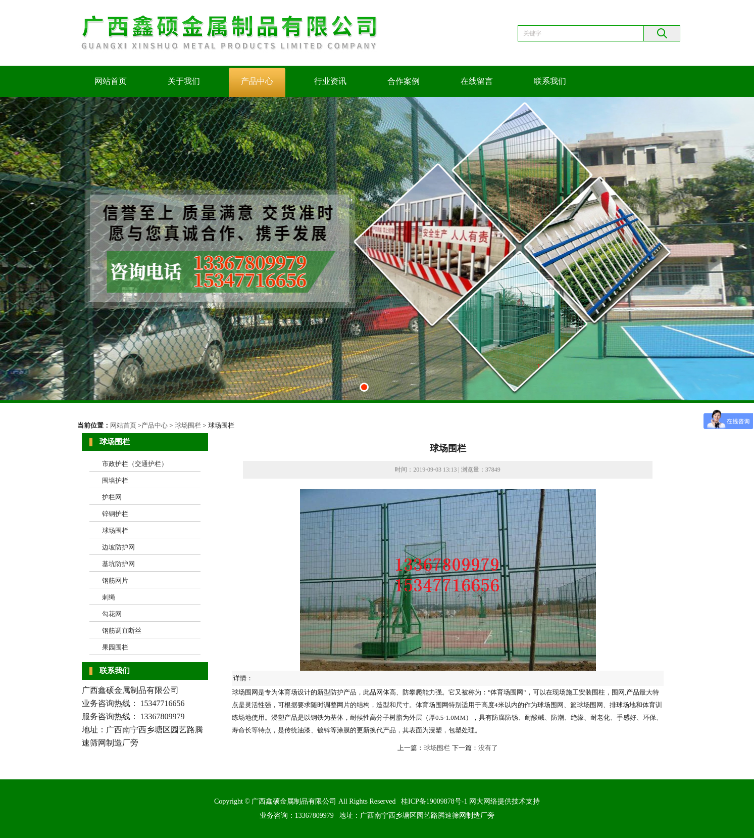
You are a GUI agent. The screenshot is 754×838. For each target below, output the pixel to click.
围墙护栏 (115, 480)
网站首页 (110, 81)
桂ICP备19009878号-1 (434, 801)
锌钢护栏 (115, 514)
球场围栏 (188, 425)
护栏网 (112, 497)
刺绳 (108, 597)
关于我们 (184, 81)
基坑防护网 (118, 564)
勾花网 (112, 614)
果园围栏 (115, 647)
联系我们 (550, 81)
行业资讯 (330, 81)
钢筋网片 (115, 580)
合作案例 (403, 81)
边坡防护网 (118, 547)
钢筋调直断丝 (121, 630)
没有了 (488, 748)
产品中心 (257, 81)
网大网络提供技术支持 (504, 801)
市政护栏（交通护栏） (135, 464)
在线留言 (477, 81)
